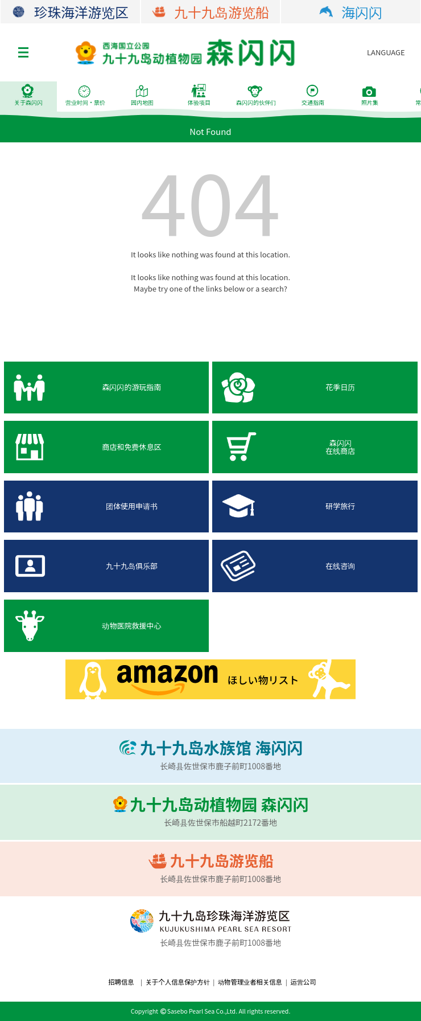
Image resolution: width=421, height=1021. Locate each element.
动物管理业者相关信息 (250, 981)
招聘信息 (121, 981)
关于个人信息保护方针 (178, 981)
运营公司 (303, 981)
